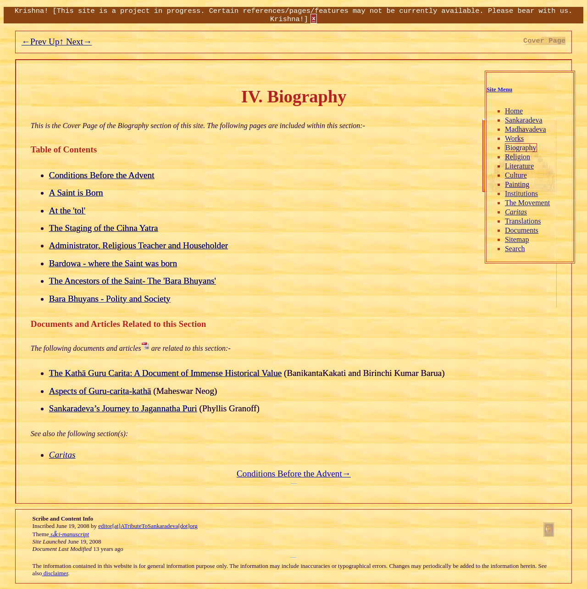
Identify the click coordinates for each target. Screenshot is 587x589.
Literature (519, 166)
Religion (517, 157)
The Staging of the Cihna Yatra (103, 228)
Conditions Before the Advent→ (294, 473)
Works (514, 138)
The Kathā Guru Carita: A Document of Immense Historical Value (165, 373)
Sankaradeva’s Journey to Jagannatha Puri (123, 408)
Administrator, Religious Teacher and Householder (138, 245)
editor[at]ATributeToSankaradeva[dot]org (147, 525)
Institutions (521, 193)
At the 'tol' (67, 210)
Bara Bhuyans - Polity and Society (110, 298)
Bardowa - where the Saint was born (113, 263)
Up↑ (55, 41)
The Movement (527, 203)
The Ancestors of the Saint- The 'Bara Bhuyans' (132, 281)
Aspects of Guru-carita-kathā (100, 391)
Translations (523, 221)
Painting (517, 184)
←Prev (34, 41)
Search (515, 248)
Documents (521, 230)
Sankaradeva (524, 120)
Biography (521, 147)
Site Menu (499, 89)
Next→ (78, 41)
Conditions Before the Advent (102, 175)
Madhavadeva (525, 129)
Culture (516, 175)
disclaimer (55, 573)
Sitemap (517, 239)
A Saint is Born (76, 192)
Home (514, 111)
